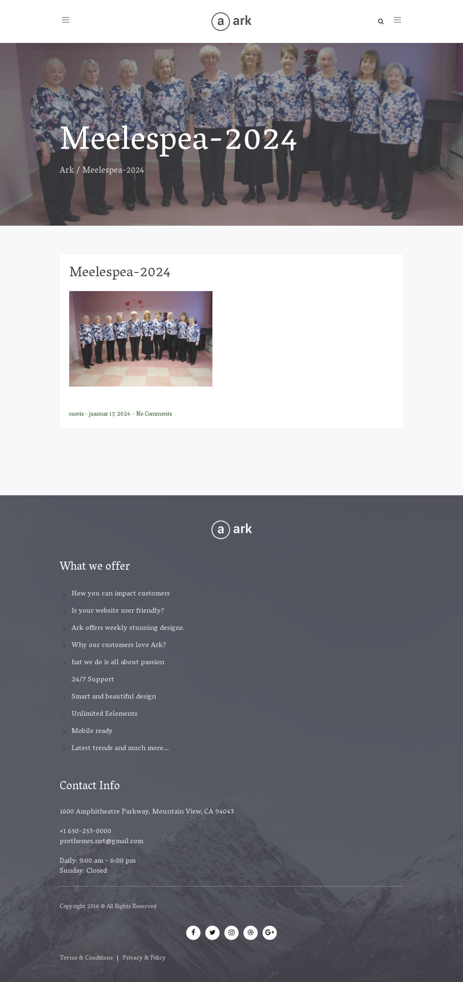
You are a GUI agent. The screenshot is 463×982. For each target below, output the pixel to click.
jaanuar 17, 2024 (110, 414)
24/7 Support (93, 680)
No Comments (154, 414)
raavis (77, 414)
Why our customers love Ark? (119, 645)
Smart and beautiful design (114, 697)
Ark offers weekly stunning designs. (128, 628)
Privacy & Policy (144, 958)
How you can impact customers (121, 594)
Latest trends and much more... (120, 748)
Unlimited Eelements (104, 714)
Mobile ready (92, 731)
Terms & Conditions (86, 958)
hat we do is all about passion (118, 662)
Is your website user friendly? (118, 611)
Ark (67, 171)
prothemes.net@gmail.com (101, 841)
